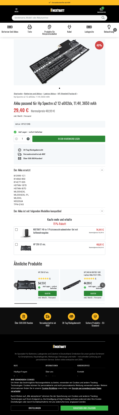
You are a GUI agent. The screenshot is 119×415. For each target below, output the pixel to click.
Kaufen (47, 293)
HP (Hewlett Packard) (67, 94)
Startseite (18, 94)
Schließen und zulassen (84, 408)
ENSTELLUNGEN (35, 408)
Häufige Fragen (20, 372)
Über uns (49, 372)
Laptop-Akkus (50, 94)
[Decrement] (16, 139)
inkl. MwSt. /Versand (22, 116)
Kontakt (80, 372)
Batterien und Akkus (33, 94)
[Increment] (28, 139)
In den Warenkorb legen (69, 138)
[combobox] (59, 18)
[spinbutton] (22, 139)
